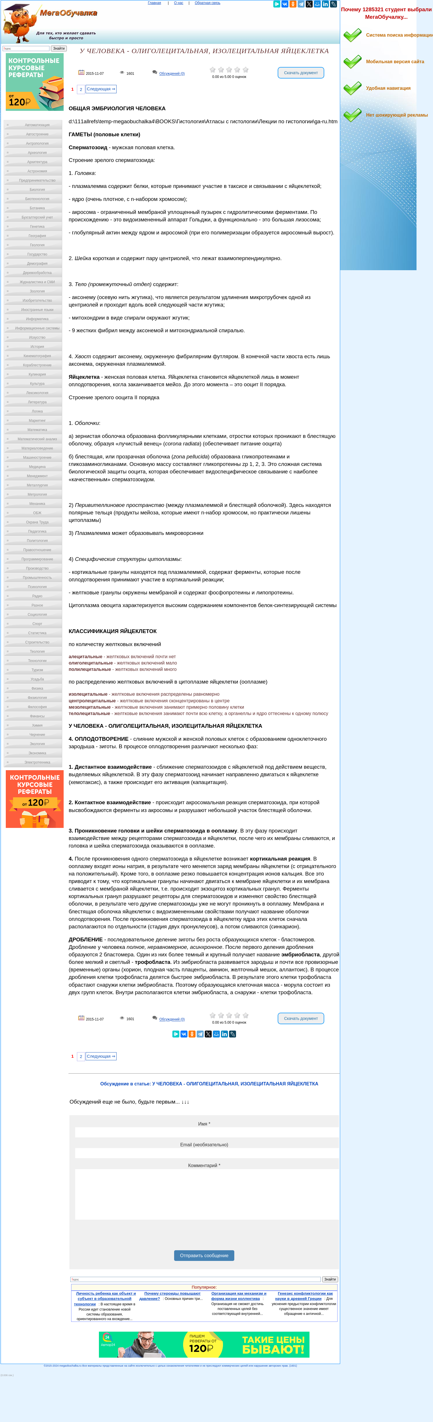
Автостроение (37, 134)
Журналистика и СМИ (37, 282)
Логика (37, 411)
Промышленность (37, 578)
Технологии (37, 661)
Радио (37, 596)
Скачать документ (301, 72)
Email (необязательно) (204, 1144)
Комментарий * (204, 1165)
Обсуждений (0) (172, 74)
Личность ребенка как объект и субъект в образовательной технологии (105, 1298)
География (37, 236)
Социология (37, 615)
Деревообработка (37, 273)
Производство (37, 568)
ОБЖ (37, 513)
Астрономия (37, 171)
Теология (37, 652)
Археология (37, 153)
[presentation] (119, 1237)
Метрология (37, 494)
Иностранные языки (37, 310)
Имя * (204, 1123)
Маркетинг (37, 421)
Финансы (37, 716)
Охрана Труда (37, 522)
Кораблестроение (37, 365)
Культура (37, 384)
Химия (37, 725)
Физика (37, 688)
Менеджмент (37, 476)
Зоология (37, 291)
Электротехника (37, 762)
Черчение (37, 735)
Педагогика (37, 531)
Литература (37, 402)
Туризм (37, 670)
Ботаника (37, 208)
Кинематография (37, 356)
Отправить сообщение (204, 1255)
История (37, 347)
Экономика (37, 753)
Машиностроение (37, 458)
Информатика (37, 319)
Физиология (37, 698)
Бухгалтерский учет (37, 217)
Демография (37, 264)
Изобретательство (37, 300)
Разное (37, 605)
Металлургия (37, 485)
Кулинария (37, 374)
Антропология (37, 143)
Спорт (37, 624)
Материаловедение (37, 448)
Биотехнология (37, 199)
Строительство (37, 642)
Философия (37, 707)
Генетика (37, 227)
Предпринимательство (37, 180)
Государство (37, 254)
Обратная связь (207, 3)
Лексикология (37, 393)
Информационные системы (37, 328)
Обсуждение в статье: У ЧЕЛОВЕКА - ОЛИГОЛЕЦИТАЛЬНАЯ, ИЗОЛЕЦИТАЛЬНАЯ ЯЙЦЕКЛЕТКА (209, 1083)
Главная (154, 3)
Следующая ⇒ (101, 89)
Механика (37, 504)
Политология (37, 541)
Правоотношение (37, 550)
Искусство (37, 337)
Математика (37, 430)
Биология (37, 190)
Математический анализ (37, 439)
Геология (37, 245)
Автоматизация (37, 125)
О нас (178, 3)
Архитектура (37, 162)
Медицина (37, 467)
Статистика (37, 633)
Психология (37, 587)
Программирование (37, 559)
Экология (37, 744)
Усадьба (37, 679)
